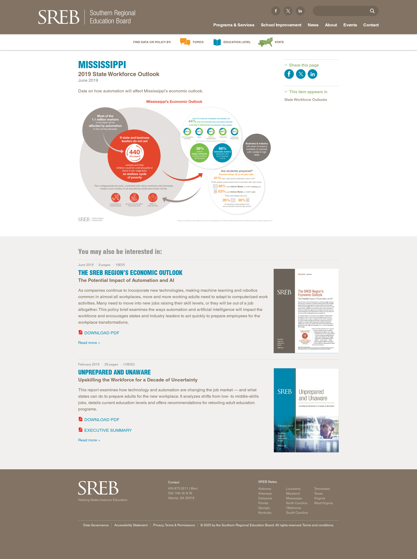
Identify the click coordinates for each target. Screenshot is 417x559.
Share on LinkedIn (312, 74)
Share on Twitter (301, 74)
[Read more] (306, 312)
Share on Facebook (289, 74)
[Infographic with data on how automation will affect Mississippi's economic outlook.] (176, 160)
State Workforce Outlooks (305, 99)
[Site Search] (372, 11)
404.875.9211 (178, 488)
